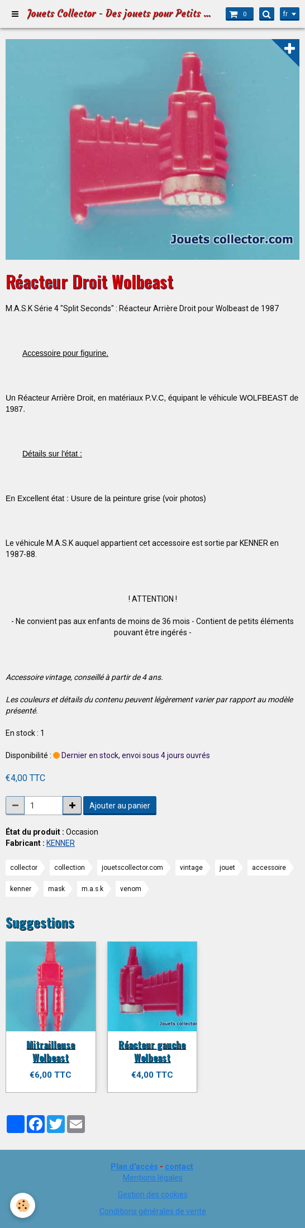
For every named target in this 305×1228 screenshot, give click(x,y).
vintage (191, 868)
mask (56, 889)
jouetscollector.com (132, 868)
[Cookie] (22, 1205)
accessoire (269, 868)
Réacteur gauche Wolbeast (151, 1050)
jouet (227, 868)
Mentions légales (153, 1177)
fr (285, 14)
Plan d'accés (134, 1166)
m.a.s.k (92, 889)
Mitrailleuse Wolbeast (50, 1050)
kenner (20, 889)
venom (130, 889)
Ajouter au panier (119, 805)
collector (23, 868)
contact (179, 1166)
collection (69, 868)
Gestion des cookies (153, 1194)
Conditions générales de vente (152, 1211)
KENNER (60, 843)
